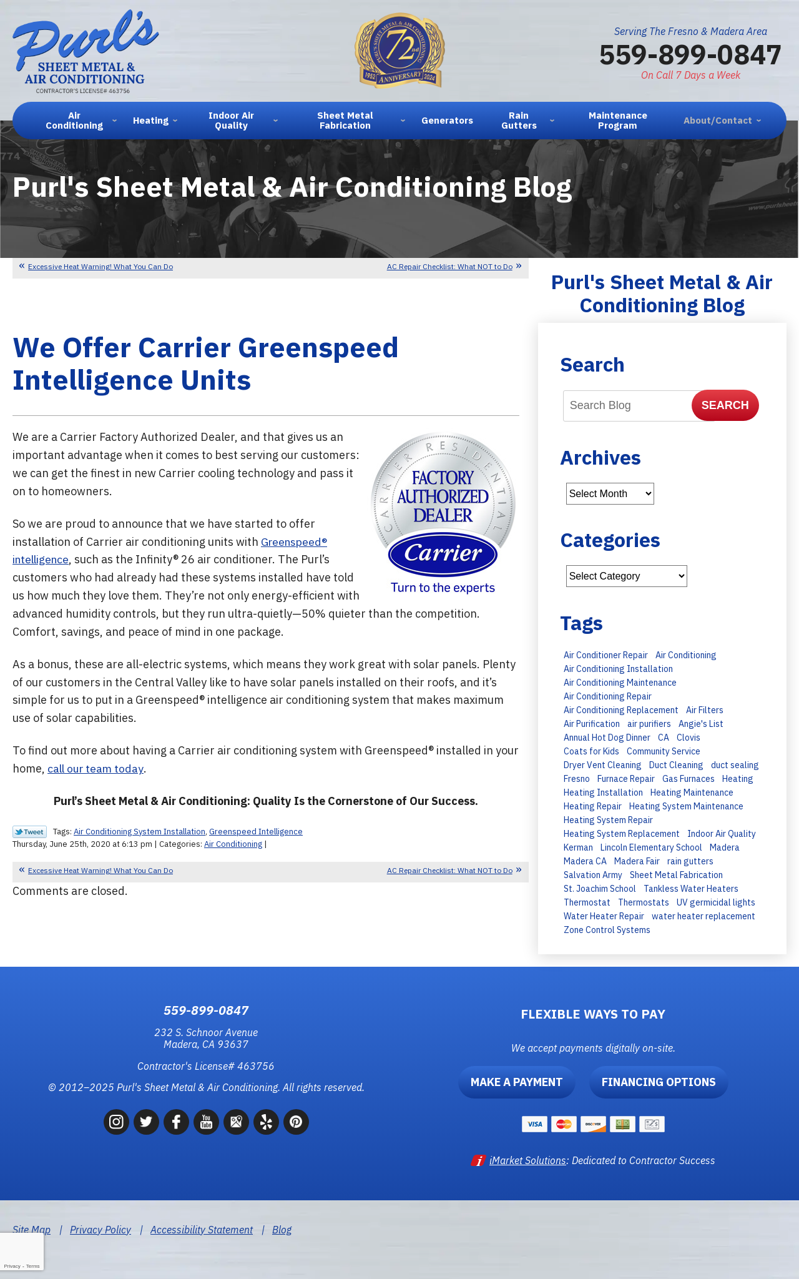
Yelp (266, 1122)
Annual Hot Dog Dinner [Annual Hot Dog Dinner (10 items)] (607, 737)
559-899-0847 (690, 54)
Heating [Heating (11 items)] (737, 778)
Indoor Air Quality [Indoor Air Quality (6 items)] (721, 833)
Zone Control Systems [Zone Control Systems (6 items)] (607, 930)
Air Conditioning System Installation (139, 831)
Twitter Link (29, 832)
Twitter (146, 1122)
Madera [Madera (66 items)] (725, 847)
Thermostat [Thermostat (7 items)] (587, 902)
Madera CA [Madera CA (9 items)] (585, 861)
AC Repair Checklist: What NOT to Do (449, 266)
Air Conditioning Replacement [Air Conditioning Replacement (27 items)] (621, 710)
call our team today (96, 768)
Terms (33, 1266)
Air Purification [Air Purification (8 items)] (592, 723)
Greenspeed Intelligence (256, 831)
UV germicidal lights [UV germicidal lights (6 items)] (716, 902)
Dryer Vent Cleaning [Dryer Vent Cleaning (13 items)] (603, 765)
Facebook (176, 1122)
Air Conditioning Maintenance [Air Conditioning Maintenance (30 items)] (620, 682)
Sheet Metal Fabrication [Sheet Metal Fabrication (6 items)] (676, 875)
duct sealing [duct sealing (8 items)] (735, 765)
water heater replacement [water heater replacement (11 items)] (703, 916)
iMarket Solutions (527, 1160)
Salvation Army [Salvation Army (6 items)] (593, 875)
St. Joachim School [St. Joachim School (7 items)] (600, 888)
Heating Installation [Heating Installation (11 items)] (603, 792)
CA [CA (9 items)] (663, 737)
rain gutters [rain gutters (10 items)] (690, 861)
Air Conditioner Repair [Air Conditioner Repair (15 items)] (606, 655)
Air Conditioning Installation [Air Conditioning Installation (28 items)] (618, 668)
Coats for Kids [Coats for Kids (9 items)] (591, 751)
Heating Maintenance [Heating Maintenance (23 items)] (691, 792)
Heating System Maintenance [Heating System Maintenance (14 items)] (686, 806)
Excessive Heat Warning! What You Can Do (100, 266)
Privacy (12, 1266)
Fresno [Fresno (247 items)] (577, 778)
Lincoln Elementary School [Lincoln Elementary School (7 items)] (651, 847)
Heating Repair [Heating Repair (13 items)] (593, 806)
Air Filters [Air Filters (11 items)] (704, 710)
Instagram (116, 1122)
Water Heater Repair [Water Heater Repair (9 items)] (604, 916)
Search (725, 405)
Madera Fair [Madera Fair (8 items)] (637, 861)
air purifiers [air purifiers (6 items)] (649, 723)
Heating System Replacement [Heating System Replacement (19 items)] (622, 833)
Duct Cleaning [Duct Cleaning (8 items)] (676, 765)
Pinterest (296, 1122)
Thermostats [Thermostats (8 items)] (643, 902)
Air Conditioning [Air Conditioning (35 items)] (686, 655)
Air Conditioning (233, 844)
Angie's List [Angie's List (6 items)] (701, 723)
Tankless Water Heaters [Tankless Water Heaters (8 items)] (691, 888)
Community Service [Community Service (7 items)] (663, 751)
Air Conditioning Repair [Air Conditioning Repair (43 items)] (608, 696)
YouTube (206, 1122)
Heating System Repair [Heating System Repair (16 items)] (608, 820)
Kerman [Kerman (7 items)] (578, 847)
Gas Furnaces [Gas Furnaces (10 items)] (688, 778)
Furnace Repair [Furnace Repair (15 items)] (626, 778)
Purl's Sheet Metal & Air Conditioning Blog (662, 293)
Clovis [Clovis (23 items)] (688, 737)
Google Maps (236, 1122)
